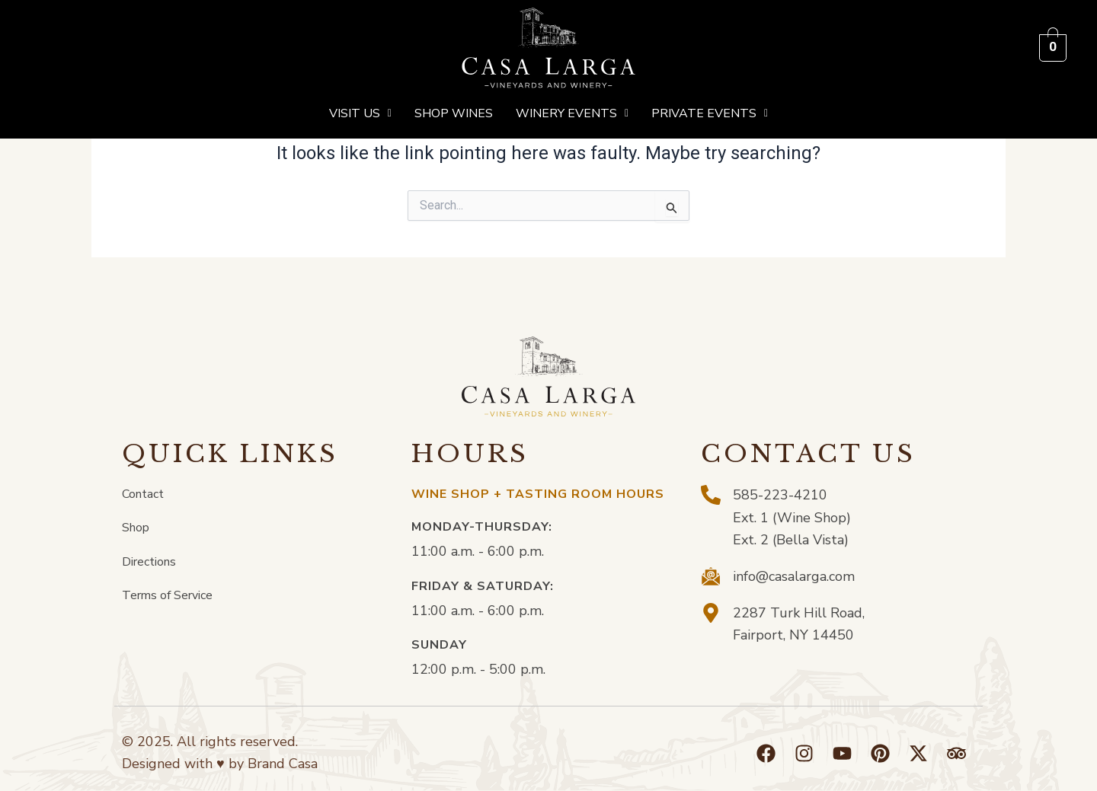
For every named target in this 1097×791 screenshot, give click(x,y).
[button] (360, 113)
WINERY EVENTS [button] (572, 113)
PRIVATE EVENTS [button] (709, 113)
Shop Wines (453, 113)
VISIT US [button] (360, 113)
